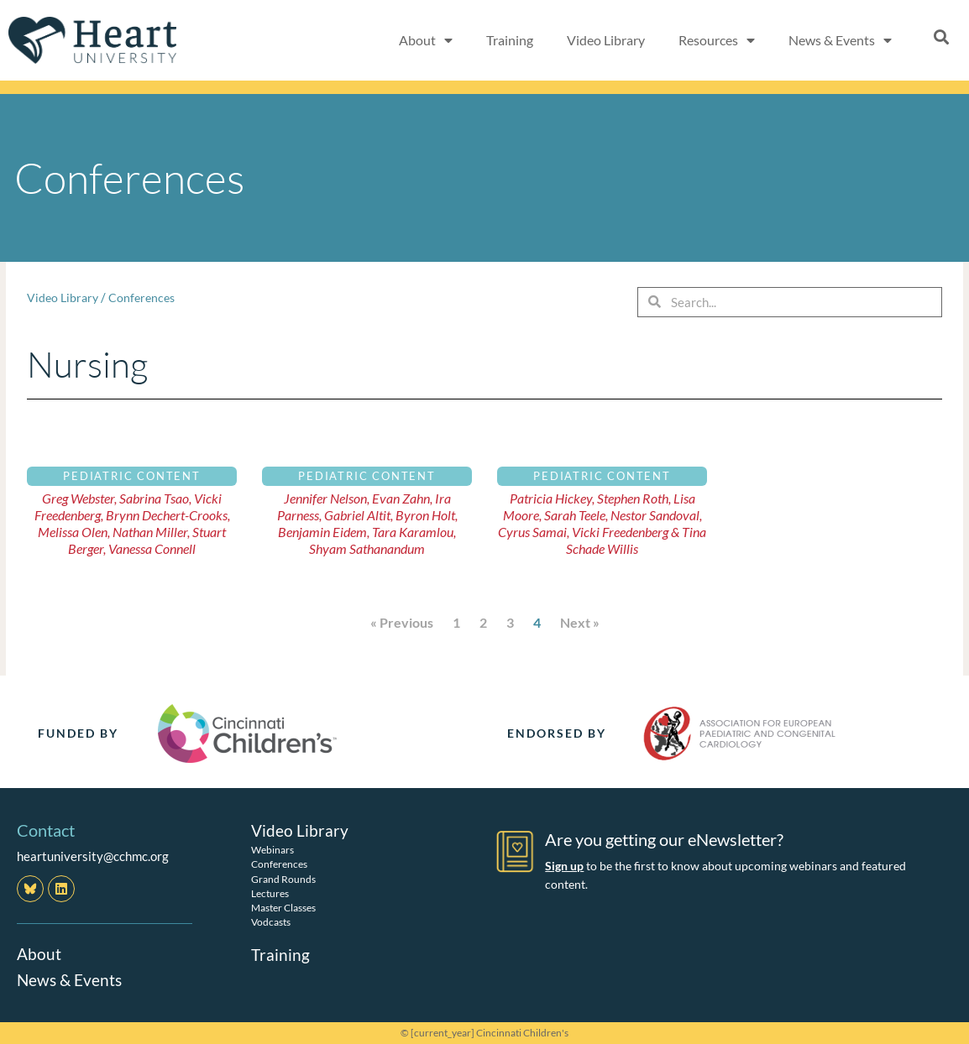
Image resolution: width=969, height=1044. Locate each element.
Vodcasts (271, 921)
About (39, 953)
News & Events (71, 978)
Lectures (270, 892)
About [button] (426, 40)
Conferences (146, 297)
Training (509, 40)
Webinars (272, 849)
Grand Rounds (283, 878)
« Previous (401, 622)
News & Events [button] (840, 40)
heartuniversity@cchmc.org (93, 856)
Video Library (606, 40)
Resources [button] (716, 40)
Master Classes (283, 906)
